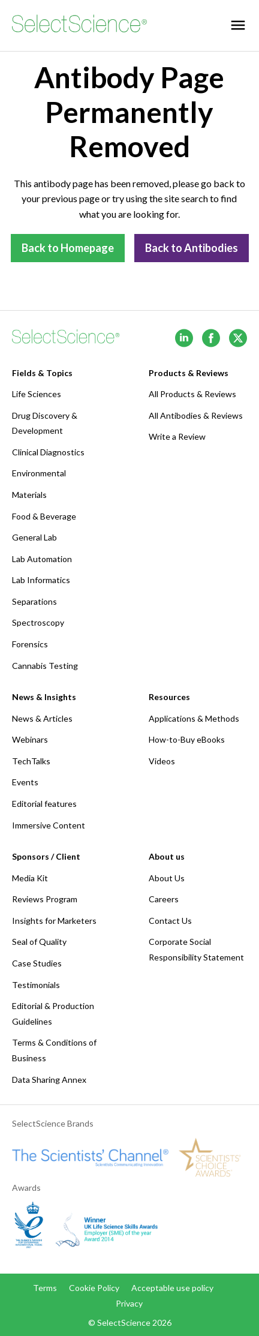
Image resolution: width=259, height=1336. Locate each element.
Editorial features (44, 803)
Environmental (39, 473)
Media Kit (30, 878)
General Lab (34, 537)
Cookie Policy (94, 1288)
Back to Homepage (68, 247)
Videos (162, 761)
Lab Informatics (41, 580)
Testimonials (36, 985)
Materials (29, 495)
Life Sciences (36, 394)
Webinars (30, 739)
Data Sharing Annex (49, 1079)
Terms (45, 1288)
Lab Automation (42, 559)
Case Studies (37, 963)
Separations (34, 601)
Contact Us (170, 920)
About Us (167, 878)
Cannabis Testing (45, 666)
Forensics (30, 644)
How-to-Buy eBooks (187, 739)
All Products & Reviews (192, 394)
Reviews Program (44, 899)
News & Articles (42, 718)
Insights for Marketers (54, 920)
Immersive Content (48, 825)
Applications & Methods (194, 718)
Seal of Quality (39, 941)
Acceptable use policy (172, 1288)
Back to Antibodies (191, 247)
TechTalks (31, 761)
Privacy (129, 1303)
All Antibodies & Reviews (196, 415)
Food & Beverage (44, 516)
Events (25, 782)
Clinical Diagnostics (48, 452)
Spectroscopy (38, 622)
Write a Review (177, 436)
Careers (164, 899)
